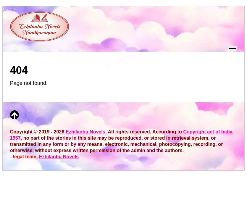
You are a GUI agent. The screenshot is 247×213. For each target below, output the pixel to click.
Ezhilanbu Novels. (86, 131)
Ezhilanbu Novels (59, 156)
